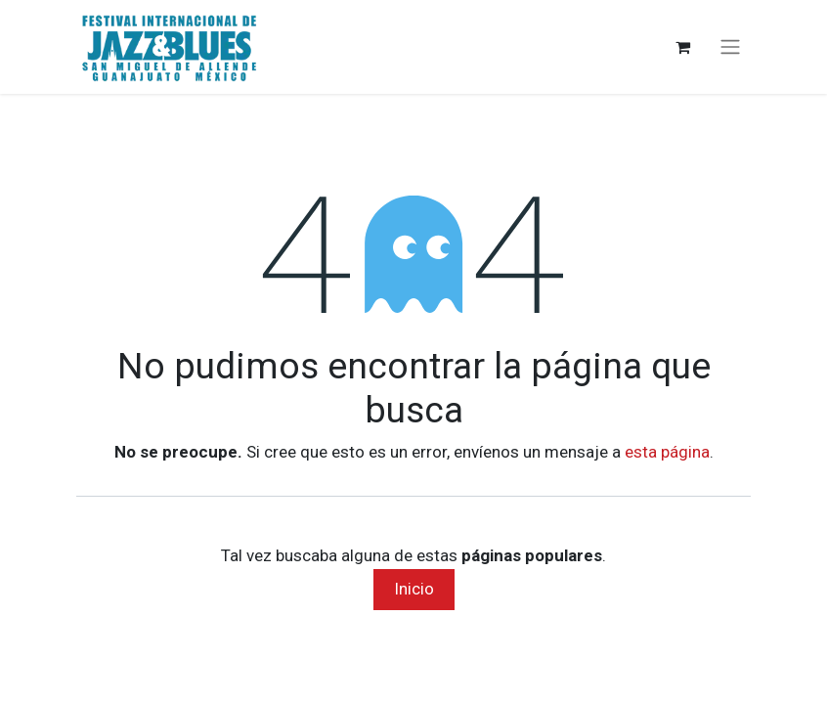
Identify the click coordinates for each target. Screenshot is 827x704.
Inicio (414, 588)
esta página (667, 452)
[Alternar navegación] (730, 47)
